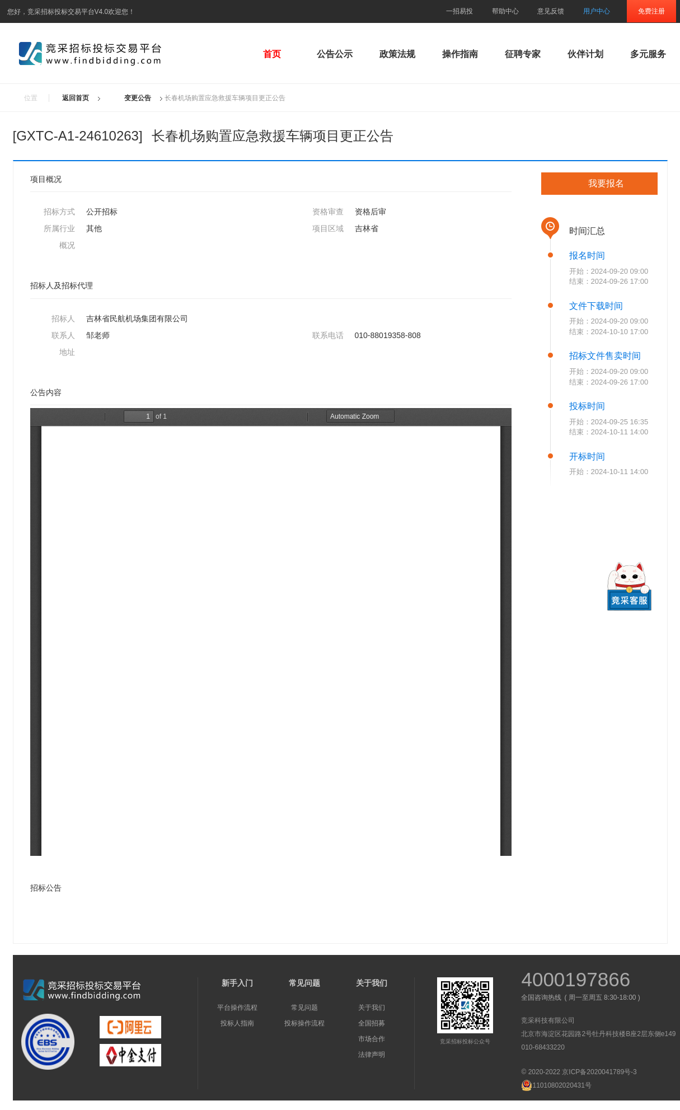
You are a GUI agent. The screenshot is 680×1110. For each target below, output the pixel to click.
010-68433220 (542, 1047)
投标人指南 (237, 1023)
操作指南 (460, 54)
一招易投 (459, 11)
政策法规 (397, 54)
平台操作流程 (237, 1007)
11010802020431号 (556, 1085)
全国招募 (371, 1023)
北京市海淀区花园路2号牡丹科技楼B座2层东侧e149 (598, 1034)
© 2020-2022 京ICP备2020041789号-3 (578, 1072)
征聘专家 (523, 54)
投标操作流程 (304, 1023)
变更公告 (137, 98)
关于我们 (371, 1007)
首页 (272, 54)
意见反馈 (550, 11)
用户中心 (596, 11)
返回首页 (75, 98)
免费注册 (651, 11)
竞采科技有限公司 (548, 1020)
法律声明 (371, 1055)
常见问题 (304, 1007)
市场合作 (371, 1039)
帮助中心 (505, 11)
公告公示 (335, 54)
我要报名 (606, 183)
